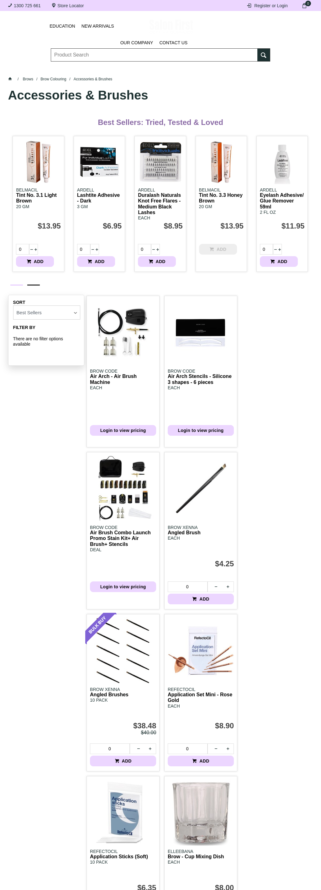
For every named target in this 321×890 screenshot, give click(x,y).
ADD (50, 254)
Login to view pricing (112, 406)
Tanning (153, 68)
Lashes (38, 68)
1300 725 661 (27, 5)
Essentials (96, 68)
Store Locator (70, 5)
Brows (65, 68)
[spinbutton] (20, 249)
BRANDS (260, 68)
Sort (19, 296)
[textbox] (154, 51)
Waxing (182, 68)
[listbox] (46, 307)
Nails (127, 68)
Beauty (231, 68)
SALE (286, 68)
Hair (206, 68)
